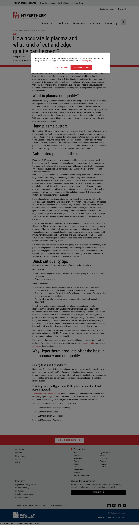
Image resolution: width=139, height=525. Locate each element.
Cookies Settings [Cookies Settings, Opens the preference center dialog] (61, 67)
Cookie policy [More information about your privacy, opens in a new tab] (87, 61)
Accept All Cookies (81, 68)
